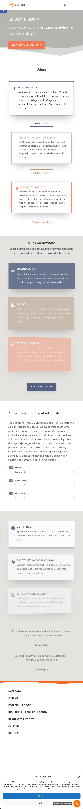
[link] (17, 5)
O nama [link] (13, 698)
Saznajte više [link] (41, 123)
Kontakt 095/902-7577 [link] (24, 45)
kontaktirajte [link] (31, 451)
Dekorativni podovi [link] (35, 192)
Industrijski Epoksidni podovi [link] (28, 712)
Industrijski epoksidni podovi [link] (39, 142)
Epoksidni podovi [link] (30, 89)
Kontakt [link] (14, 733)
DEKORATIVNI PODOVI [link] (21, 719)
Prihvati (41, 796)
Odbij (41, 803)
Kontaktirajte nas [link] (41, 387)
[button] (79, 776)
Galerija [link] (14, 726)
